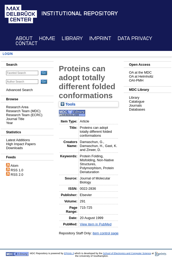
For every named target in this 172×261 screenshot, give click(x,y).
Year (9, 123)
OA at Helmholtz (141, 76)
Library (72, 38)
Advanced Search (19, 90)
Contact (27, 43)
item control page (105, 233)
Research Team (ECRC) (24, 115)
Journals (135, 105)
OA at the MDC (140, 72)
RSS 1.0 (17, 170)
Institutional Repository (79, 13)
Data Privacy (135, 38)
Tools (68, 104)
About (24, 38)
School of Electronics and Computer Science (127, 253)
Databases (137, 109)
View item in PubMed (96, 224)
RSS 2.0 (17, 175)
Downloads (14, 148)
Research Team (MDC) (23, 111)
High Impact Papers (21, 144)
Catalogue (136, 101)
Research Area (17, 107)
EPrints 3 (69, 253)
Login (8, 53)
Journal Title (15, 119)
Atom (14, 166)
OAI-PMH (136, 80)
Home (47, 38)
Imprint (100, 38)
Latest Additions (18, 140)
